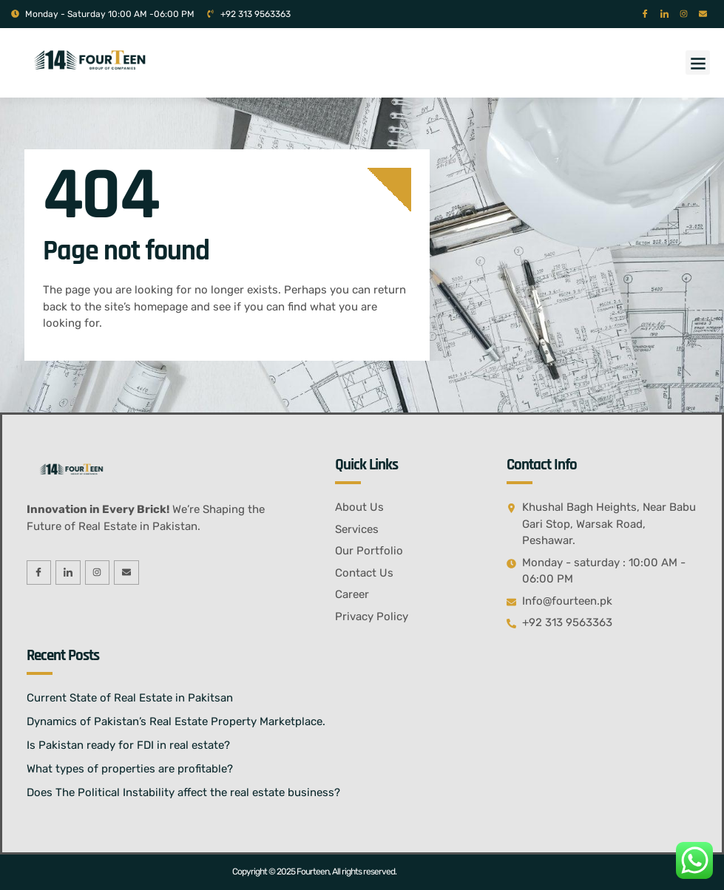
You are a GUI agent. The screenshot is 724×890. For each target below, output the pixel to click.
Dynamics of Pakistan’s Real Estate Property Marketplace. (176, 721)
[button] (698, 62)
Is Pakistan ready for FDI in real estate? (128, 745)
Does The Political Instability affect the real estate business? (183, 792)
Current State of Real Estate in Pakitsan (130, 697)
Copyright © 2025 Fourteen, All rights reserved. (314, 871)
